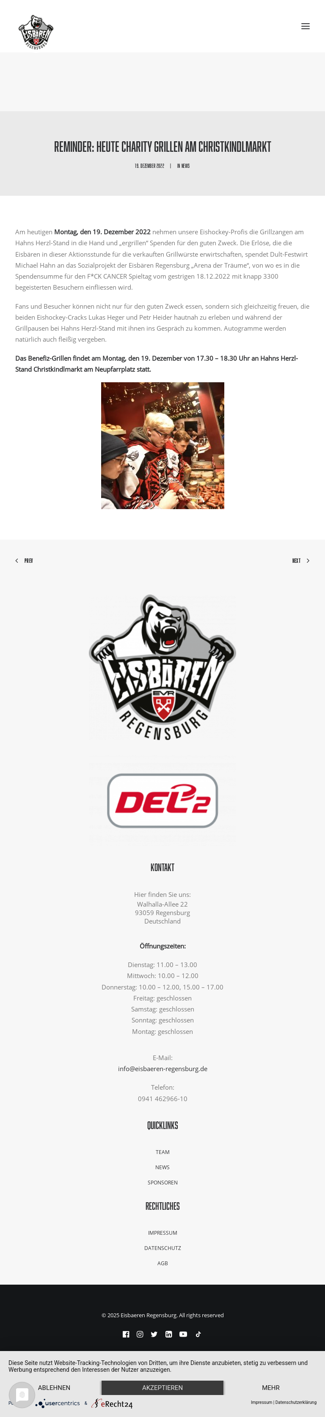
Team (163, 1152)
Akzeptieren (162, 1388)
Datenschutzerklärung (296, 1402)
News (186, 166)
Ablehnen (54, 1388)
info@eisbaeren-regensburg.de (162, 1068)
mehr (271, 1388)
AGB (162, 1263)
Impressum (162, 1232)
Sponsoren (163, 1182)
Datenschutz (162, 1248)
